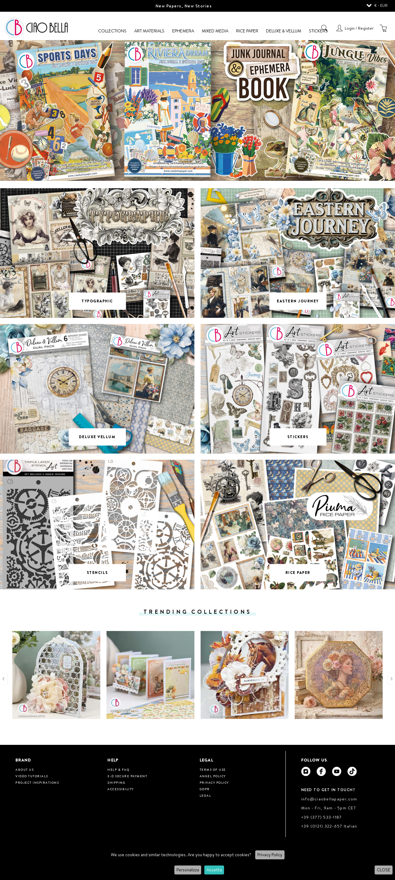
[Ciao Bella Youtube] (336, 771)
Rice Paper (247, 31)
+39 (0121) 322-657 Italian (329, 826)
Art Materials (149, 31)
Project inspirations (37, 782)
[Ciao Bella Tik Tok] (352, 771)
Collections (112, 31)
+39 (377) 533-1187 (321, 817)
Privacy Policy (269, 855)
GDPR (205, 789)
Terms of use (213, 769)
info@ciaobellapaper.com (329, 799)
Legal (205, 795)
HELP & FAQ (118, 769)
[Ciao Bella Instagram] (305, 771)
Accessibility (120, 789)
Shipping (116, 782)
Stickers (318, 31)
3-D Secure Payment (127, 776)
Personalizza (188, 870)
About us (24, 769)
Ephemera (183, 31)
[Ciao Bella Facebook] (321, 771)
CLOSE (383, 870)
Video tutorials (31, 776)
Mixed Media (215, 31)
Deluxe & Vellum (283, 31)
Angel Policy (213, 776)
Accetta (214, 870)
